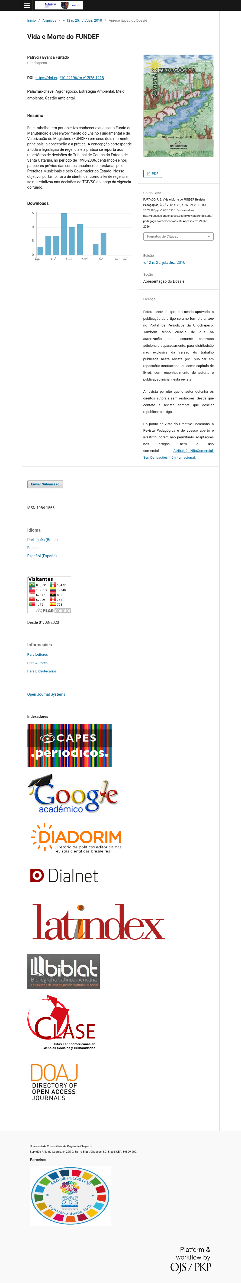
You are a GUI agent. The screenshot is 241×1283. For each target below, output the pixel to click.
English (33, 548)
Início (31, 20)
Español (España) (42, 556)
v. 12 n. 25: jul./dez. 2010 (82, 20)
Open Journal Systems (46, 694)
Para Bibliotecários (42, 671)
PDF (154, 174)
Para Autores (37, 663)
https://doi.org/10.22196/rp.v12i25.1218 (70, 78)
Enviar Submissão (45, 484)
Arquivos (49, 20)
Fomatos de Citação (163, 236)
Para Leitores (37, 654)
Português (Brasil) (42, 540)
